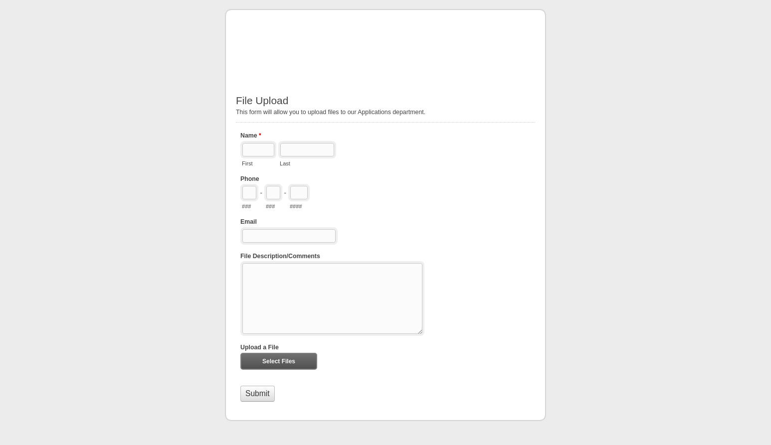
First (247, 163)
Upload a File (259, 347)
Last (285, 163)
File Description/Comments (280, 256)
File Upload (385, 47)
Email (248, 221)
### (246, 206)
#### (296, 206)
